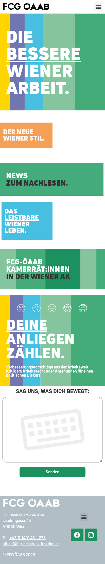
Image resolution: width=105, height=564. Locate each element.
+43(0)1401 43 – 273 (27, 537)
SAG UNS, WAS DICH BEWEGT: (52, 426)
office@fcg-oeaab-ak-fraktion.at (31, 544)
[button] (98, 7)
